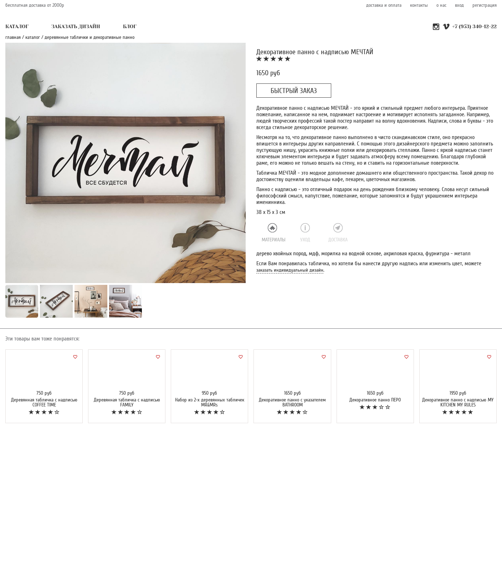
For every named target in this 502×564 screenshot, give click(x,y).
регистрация (484, 5)
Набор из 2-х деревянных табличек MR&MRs (209, 402)
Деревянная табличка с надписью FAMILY (127, 402)
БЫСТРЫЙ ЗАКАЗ (294, 91)
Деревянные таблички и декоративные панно (89, 37)
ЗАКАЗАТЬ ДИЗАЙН (75, 26)
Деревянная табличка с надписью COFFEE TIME (44, 402)
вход (459, 5)
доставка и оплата (383, 5)
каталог (32, 37)
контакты (419, 5)
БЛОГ (130, 26)
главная (13, 37)
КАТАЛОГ (17, 26)
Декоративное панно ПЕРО (375, 400)
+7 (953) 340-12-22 (474, 26)
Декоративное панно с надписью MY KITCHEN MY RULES (457, 402)
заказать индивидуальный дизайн (289, 270)
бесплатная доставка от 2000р (34, 5)
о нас (441, 5)
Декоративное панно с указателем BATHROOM (292, 402)
